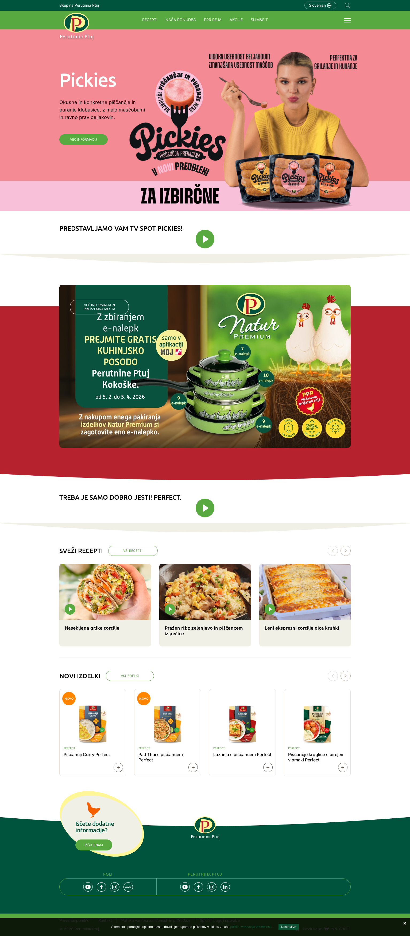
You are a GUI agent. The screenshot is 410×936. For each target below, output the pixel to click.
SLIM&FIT (259, 19)
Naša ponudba (180, 19)
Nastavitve (288, 927)
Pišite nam (94, 845)
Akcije (236, 19)
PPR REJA (213, 19)
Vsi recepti (133, 551)
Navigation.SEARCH (347, 5)
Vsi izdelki (130, 676)
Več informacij (83, 140)
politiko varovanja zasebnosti (250, 927)
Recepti (149, 19)
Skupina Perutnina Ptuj (79, 5)
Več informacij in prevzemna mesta (99, 307)
